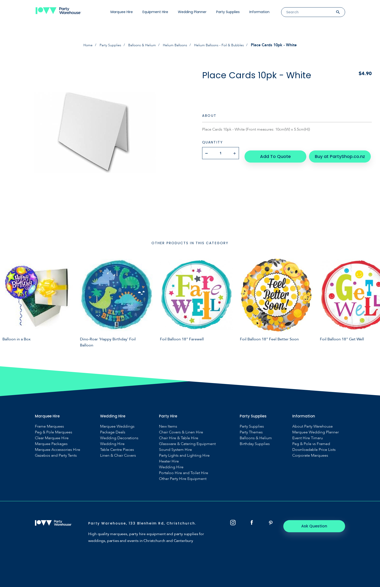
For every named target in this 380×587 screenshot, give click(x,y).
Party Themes (251, 432)
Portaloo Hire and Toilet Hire (183, 472)
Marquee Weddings (117, 426)
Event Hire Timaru (307, 438)
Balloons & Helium (138, 45)
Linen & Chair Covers (118, 455)
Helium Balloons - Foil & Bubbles (226, 45)
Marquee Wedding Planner (315, 432)
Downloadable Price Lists (314, 449)
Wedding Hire (112, 443)
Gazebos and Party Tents (56, 455)
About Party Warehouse (312, 426)
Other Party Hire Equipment (182, 478)
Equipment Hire (155, 11)
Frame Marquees (49, 426)
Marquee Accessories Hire (57, 449)
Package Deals (112, 432)
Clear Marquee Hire (52, 438)
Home (77, 45)
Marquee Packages (51, 443)
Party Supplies (228, 11)
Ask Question (319, 526)
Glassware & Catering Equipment (187, 443)
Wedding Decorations (119, 438)
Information (259, 11)
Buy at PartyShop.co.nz (336, 153)
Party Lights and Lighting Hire (184, 455)
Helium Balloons (176, 45)
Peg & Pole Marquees (53, 432)
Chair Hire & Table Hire (178, 438)
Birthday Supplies (255, 443)
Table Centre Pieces (117, 449)
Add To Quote (276, 153)
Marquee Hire (122, 11)
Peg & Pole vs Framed (311, 443)
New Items (168, 426)
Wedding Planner (192, 11)
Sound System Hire (175, 449)
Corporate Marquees (310, 455)
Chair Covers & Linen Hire (181, 432)
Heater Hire (169, 461)
